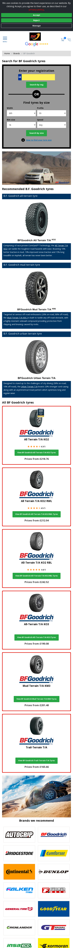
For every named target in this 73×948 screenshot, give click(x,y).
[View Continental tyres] (19, 872)
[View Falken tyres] (19, 890)
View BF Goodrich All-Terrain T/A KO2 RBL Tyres (36, 576)
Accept (36, 15)
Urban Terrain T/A (29, 386)
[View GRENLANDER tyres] (19, 927)
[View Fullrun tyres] (54, 890)
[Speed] (51, 125)
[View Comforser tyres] (54, 853)
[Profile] (51, 113)
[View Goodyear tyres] (54, 909)
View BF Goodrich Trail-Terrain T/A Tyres (36, 760)
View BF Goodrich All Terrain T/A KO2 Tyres (36, 452)
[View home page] (36, 36)
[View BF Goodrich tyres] (54, 835)
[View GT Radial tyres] (54, 927)
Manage (36, 25)
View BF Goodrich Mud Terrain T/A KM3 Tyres (37, 699)
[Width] (21, 113)
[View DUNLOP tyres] (54, 872)
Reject (36, 20)
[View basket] (63, 39)
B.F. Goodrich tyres (39, 189)
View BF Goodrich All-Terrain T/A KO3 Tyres (36, 637)
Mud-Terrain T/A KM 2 (17, 317)
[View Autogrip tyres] (19, 835)
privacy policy (36, 9)
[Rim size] (21, 125)
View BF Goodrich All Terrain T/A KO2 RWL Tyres (36, 514)
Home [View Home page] (7, 53)
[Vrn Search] (36, 77)
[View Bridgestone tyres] (19, 853)
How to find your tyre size (39, 140)
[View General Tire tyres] (19, 909)
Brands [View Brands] (16, 53)
